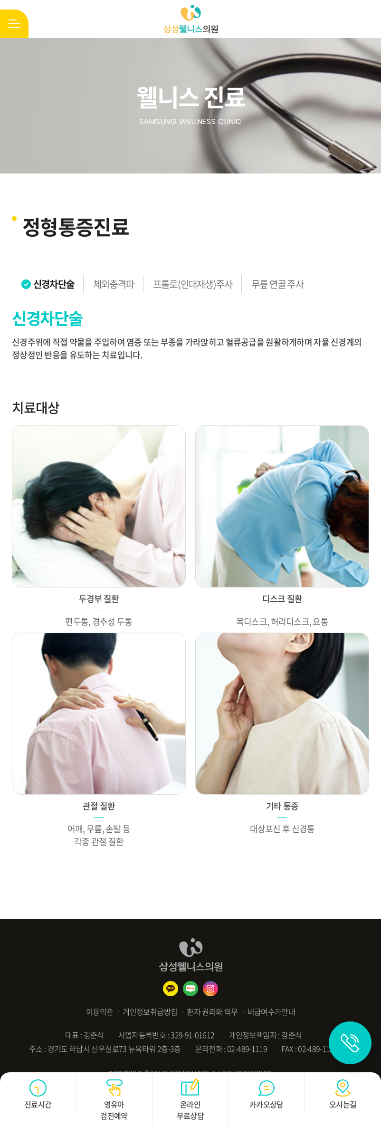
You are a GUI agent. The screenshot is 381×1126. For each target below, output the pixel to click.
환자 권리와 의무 (212, 1011)
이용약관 (99, 1011)
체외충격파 (113, 284)
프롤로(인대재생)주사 (192, 284)
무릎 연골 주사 (277, 284)
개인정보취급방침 (150, 1011)
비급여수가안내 (271, 1011)
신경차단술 (53, 284)
